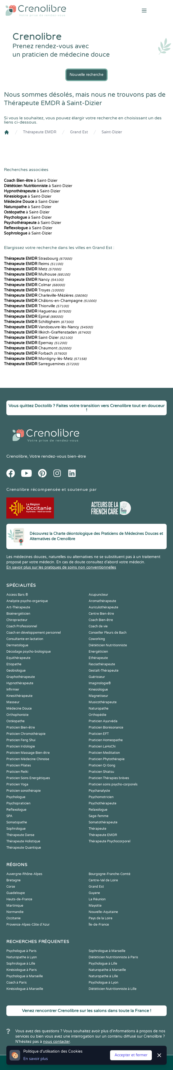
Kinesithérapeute (19, 696)
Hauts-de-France (19, 899)
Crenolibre (16, 456)
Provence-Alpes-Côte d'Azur (28, 924)
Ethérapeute (98, 658)
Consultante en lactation (24, 639)
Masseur (13, 702)
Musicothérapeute (103, 702)
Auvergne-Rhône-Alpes (24, 874)
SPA (9, 816)
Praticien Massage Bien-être (28, 753)
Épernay (35, 343)
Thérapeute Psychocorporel (109, 841)
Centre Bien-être (101, 613)
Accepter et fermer (131, 1055)
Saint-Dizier (112, 132)
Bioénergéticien (18, 613)
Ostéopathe (15, 721)
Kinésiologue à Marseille (24, 989)
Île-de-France (99, 924)
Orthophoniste (17, 715)
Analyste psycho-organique (27, 601)
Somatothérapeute (103, 822)
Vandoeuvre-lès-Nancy (48, 327)
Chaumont (37, 348)
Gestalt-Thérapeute (104, 670)
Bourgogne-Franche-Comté (109, 874)
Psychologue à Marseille (24, 976)
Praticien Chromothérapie (25, 734)
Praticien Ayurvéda (103, 721)
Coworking (97, 639)
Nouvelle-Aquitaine (103, 912)
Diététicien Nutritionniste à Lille (112, 989)
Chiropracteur (17, 620)
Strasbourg (38, 258)
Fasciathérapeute (102, 664)
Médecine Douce (19, 708)
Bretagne (13, 880)
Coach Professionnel (21, 626)
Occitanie (13, 918)
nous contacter (56, 1041)
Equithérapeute (18, 658)
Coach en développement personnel (33, 632)
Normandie (15, 912)
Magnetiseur (98, 696)
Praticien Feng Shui (20, 740)
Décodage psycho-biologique (28, 651)
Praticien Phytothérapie (107, 759)
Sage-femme (98, 816)
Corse (10, 886)
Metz (32, 269)
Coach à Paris (16, 982)
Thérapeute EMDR (39, 132)
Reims (33, 264)
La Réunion (97, 899)
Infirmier (12, 689)
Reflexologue (16, 810)
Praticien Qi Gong (102, 765)
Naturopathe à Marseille (107, 970)
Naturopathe (98, 708)
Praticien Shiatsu (101, 772)
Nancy (33, 279)
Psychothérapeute (102, 803)
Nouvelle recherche (86, 74)
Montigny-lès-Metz (45, 358)
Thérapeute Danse (20, 835)
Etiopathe (13, 664)
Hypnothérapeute (19, 683)
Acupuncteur (98, 595)
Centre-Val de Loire (103, 880)
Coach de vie (98, 626)
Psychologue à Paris (21, 951)
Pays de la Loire (100, 918)
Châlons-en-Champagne (50, 301)
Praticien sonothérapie (23, 791)
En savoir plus (35, 1059)
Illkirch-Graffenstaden (47, 332)
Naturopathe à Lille (103, 976)
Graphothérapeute (20, 677)
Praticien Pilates (18, 765)
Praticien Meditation (104, 753)
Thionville (36, 306)
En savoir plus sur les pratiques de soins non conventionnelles (61, 567)
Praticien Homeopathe (106, 740)
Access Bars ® (17, 595)
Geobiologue (16, 670)
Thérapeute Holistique (23, 841)
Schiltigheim (39, 322)
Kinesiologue (98, 689)
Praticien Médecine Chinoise (27, 759)
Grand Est (79, 132)
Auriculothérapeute (103, 607)
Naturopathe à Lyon (21, 957)
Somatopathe (16, 822)
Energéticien (98, 651)
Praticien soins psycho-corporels (113, 784)
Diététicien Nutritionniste (108, 645)
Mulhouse (37, 274)
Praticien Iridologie (20, 746)
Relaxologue (98, 810)
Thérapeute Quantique (23, 847)
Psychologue (15, 797)
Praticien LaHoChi (102, 746)
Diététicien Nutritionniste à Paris (113, 957)
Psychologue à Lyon (103, 982)
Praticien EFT (99, 734)
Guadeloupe (15, 893)
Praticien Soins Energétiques (28, 778)
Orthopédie (97, 715)
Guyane (94, 893)
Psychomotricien (101, 797)
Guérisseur (97, 677)
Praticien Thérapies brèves (109, 778)
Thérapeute (97, 828)
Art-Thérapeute (18, 607)
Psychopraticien (18, 803)
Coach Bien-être (101, 620)
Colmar (34, 285)
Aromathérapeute (102, 601)
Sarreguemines (41, 364)
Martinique (14, 905)
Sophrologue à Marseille (107, 951)
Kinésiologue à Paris (21, 970)
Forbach (35, 353)
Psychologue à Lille (103, 963)
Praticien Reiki (17, 772)
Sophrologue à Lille (20, 963)
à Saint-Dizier (30, 180)
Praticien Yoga (17, 784)
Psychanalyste (99, 791)
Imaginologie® (100, 683)
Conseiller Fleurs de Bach (107, 632)
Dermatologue (17, 645)
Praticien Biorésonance (106, 727)
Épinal (33, 316)
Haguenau (37, 311)
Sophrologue (16, 828)
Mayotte (95, 905)
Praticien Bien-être (20, 727)
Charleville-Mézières (45, 295)
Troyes (34, 290)
